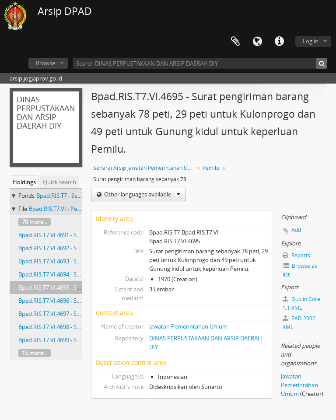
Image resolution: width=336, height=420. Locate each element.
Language (257, 41)
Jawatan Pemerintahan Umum (188, 326)
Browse (45, 63)
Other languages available (141, 194)
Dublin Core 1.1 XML (301, 303)
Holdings (24, 182)
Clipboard (235, 41)
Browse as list (300, 270)
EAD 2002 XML (299, 323)
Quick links (279, 41)
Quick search (59, 182)
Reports (296, 255)
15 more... (34, 353)
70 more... (34, 222)
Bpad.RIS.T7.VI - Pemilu (58, 209)
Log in (310, 41)
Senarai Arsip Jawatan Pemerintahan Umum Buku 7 (144, 168)
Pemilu (211, 168)
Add (296, 230)
